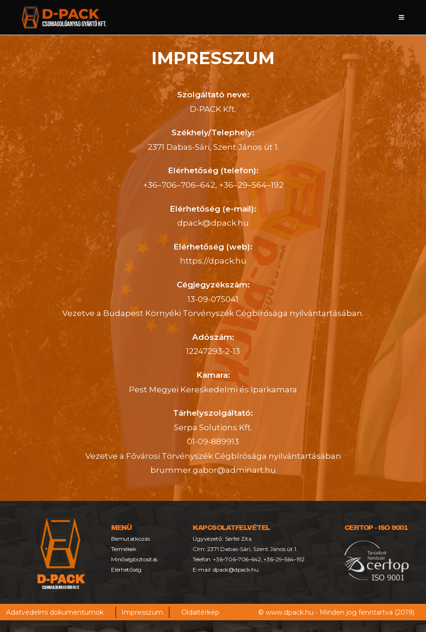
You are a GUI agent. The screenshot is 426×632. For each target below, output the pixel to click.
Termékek (124, 548)
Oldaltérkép (200, 612)
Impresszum (142, 612)
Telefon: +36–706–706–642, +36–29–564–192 (251, 559)
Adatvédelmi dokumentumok (55, 612)
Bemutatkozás (131, 538)
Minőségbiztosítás (135, 559)
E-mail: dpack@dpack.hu (227, 569)
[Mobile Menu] (401, 17)
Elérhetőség (127, 569)
